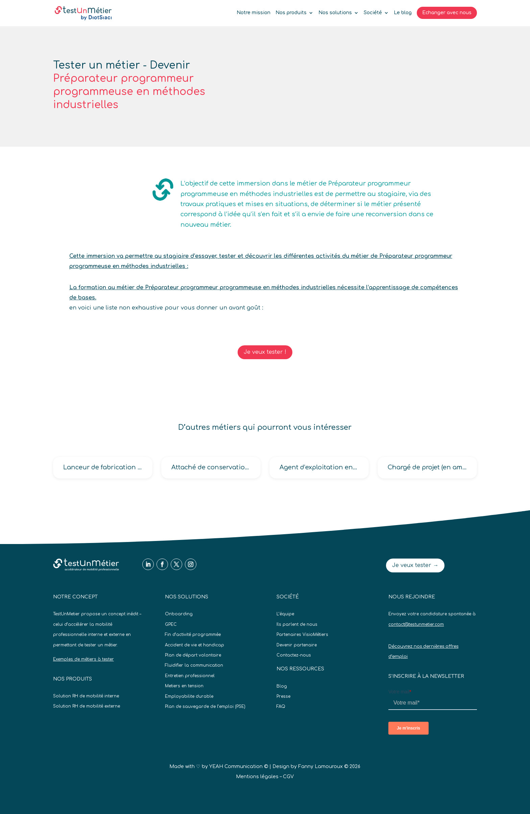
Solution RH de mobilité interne (86, 696)
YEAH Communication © (238, 766)
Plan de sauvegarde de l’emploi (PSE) (205, 706)
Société (373, 12)
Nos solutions (335, 12)
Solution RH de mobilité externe (86, 706)
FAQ (280, 706)
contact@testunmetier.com (416, 624)
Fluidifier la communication (194, 665)
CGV (288, 776)
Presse (283, 696)
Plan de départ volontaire (193, 655)
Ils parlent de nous (296, 624)
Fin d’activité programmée (193, 634)
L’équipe (285, 614)
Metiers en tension (184, 686)
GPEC (171, 624)
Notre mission (253, 12)
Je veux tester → (415, 565)
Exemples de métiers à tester (83, 659)
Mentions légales (257, 776)
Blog (281, 686)
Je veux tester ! (265, 352)
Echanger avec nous (447, 12)
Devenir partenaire (296, 645)
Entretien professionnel (190, 675)
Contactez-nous (293, 655)
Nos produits (291, 12)
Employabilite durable (189, 696)
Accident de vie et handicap (194, 645)
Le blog (403, 12)
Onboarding (179, 614)
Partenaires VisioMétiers (302, 634)
